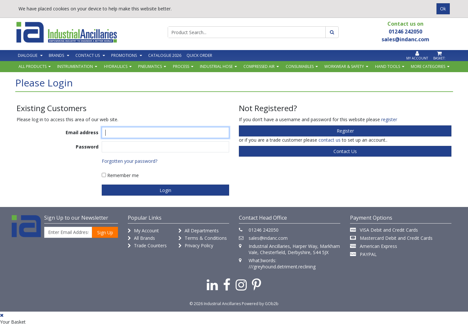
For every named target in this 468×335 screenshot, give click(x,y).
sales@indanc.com (268, 238)
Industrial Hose (216, 66)
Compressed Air (259, 66)
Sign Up (105, 232)
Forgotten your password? (129, 161)
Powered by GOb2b (260, 303)
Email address (82, 132)
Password (87, 147)
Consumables (300, 66)
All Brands (141, 238)
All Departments (198, 230)
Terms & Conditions (202, 238)
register (389, 119)
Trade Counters (147, 245)
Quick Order (199, 55)
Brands (56, 55)
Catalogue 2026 (164, 55)
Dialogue (27, 55)
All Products (32, 66)
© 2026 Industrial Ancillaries (215, 303)
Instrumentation (75, 66)
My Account (143, 230)
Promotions (124, 55)
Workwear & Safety (344, 66)
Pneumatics (150, 66)
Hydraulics (115, 66)
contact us (329, 140)
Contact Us (87, 55)
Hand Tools (387, 66)
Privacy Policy (195, 245)
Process (181, 66)
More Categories (428, 66)
